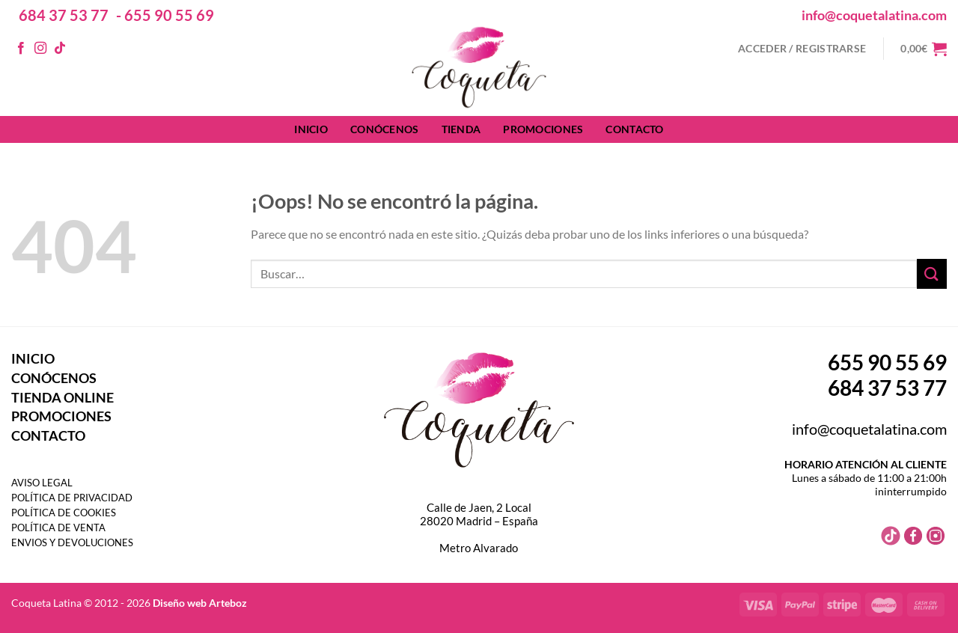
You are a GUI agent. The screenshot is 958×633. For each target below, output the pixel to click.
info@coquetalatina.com (874, 15)
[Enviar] (932, 273)
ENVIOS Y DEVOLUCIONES (72, 542)
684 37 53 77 (64, 15)
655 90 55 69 (887, 362)
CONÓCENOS (384, 129)
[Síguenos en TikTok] (60, 48)
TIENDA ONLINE (62, 397)
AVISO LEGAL (42, 483)
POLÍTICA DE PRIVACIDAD (71, 498)
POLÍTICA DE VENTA (58, 527)
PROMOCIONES (543, 129)
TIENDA (461, 129)
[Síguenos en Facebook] (21, 48)
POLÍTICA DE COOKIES (63, 513)
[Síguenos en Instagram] (40, 48)
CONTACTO (634, 129)
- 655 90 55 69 (165, 15)
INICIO (311, 129)
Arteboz (228, 602)
